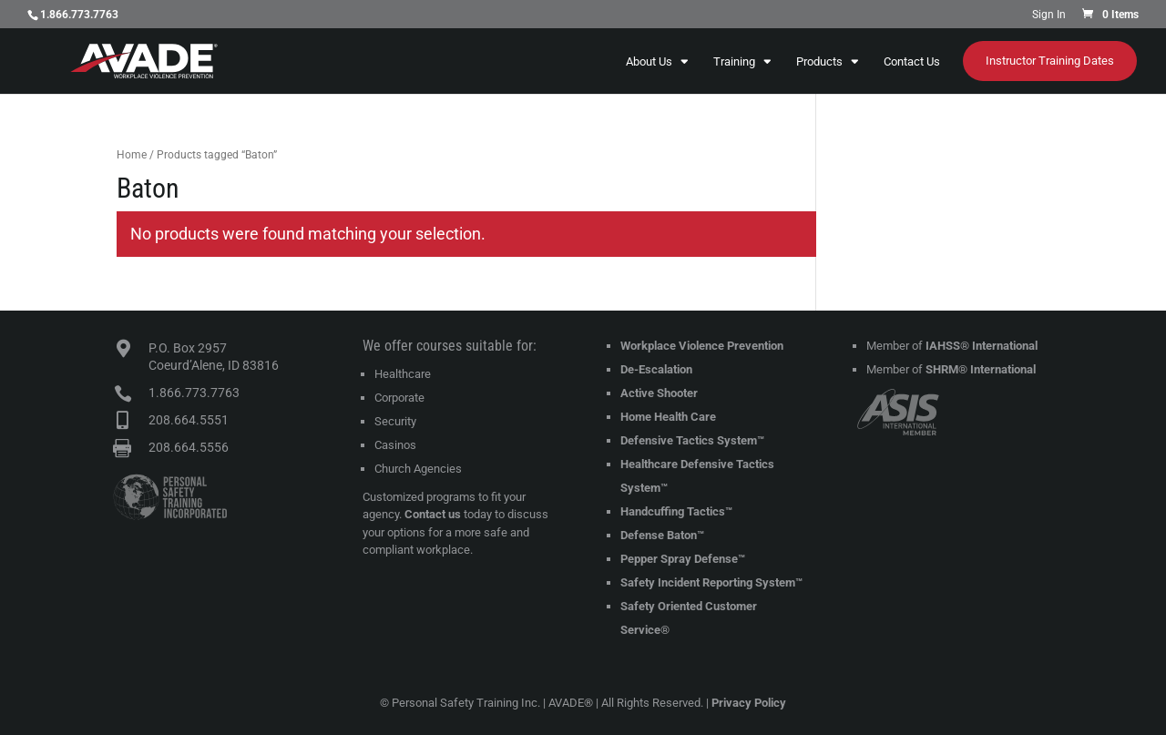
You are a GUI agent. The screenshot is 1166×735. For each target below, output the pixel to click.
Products (819, 62)
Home (132, 154)
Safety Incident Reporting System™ (711, 582)
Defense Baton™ (662, 535)
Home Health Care (668, 417)
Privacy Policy (748, 702)
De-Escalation (656, 369)
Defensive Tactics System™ (692, 440)
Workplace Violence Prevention (701, 345)
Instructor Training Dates (1050, 60)
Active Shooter (659, 393)
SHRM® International (981, 369)
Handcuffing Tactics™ (676, 511)
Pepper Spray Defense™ (682, 559)
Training (734, 62)
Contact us (432, 514)
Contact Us (912, 62)
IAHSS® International (982, 345)
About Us (649, 62)
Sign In (1049, 15)
